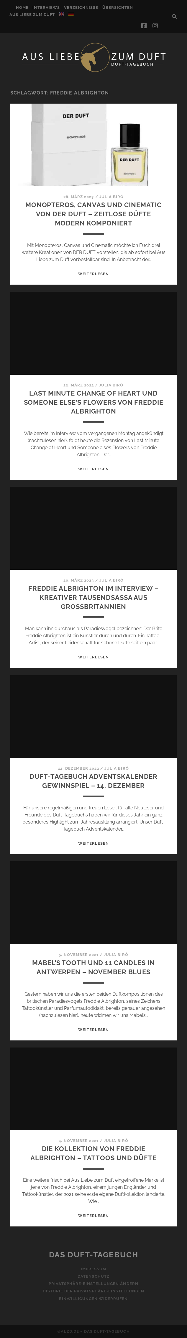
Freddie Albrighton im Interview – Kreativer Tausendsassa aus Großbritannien (93, 597)
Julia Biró (111, 197)
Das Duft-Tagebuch (93, 1254)
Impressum (93, 1269)
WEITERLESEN (93, 274)
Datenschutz (93, 1276)
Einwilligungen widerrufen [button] (93, 1299)
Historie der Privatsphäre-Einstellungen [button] (94, 1291)
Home (22, 7)
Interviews (46, 7)
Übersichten (117, 7)
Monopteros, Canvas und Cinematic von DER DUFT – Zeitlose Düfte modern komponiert (93, 214)
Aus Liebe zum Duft (32, 14)
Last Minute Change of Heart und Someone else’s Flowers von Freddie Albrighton (93, 402)
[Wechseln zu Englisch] (61, 14)
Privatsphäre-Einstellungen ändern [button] (93, 1283)
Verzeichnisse (81, 7)
